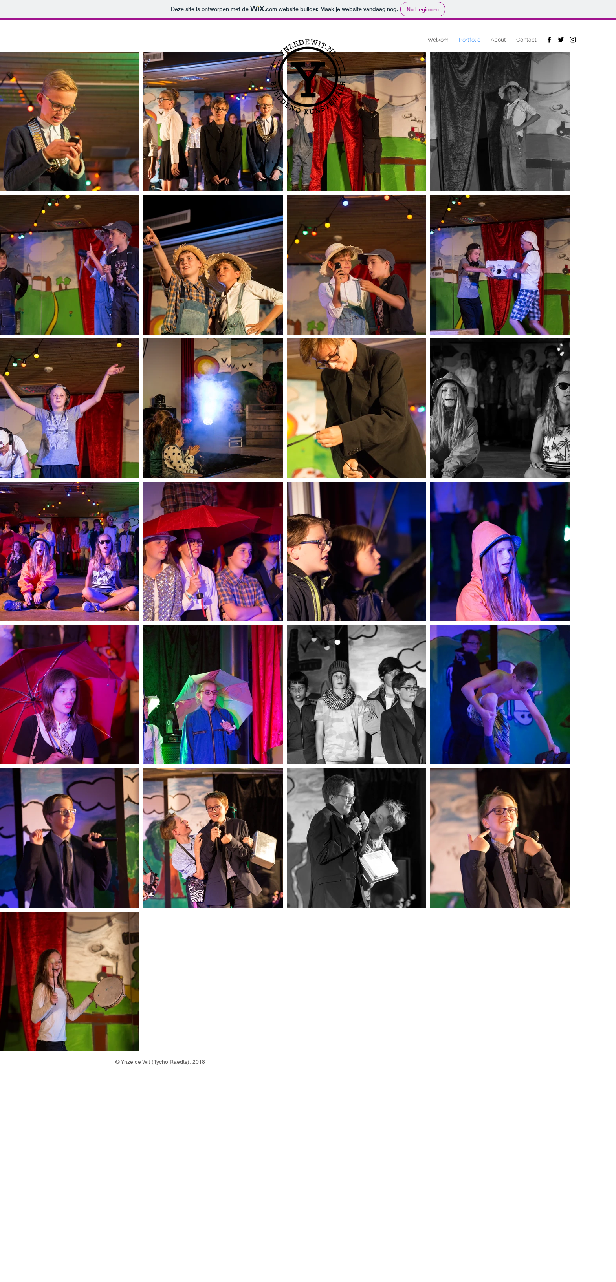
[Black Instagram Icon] (573, 40)
